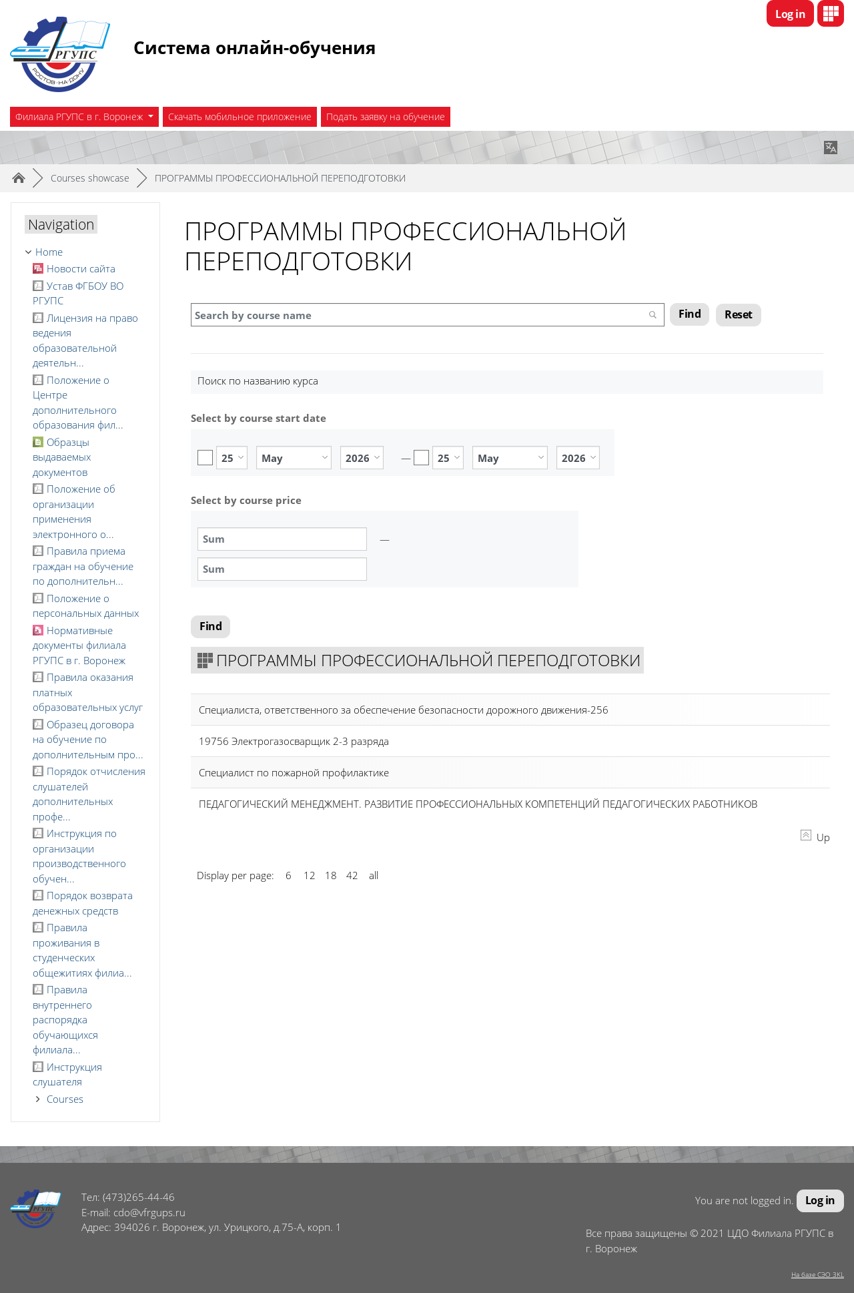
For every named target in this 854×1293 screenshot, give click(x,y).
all (373, 876)
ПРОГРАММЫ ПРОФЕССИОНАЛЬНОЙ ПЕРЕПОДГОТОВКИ (280, 178)
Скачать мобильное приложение (240, 116)
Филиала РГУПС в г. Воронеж (80, 116)
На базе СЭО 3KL (817, 1274)
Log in (790, 14)
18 (331, 876)
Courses (65, 1098)
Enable (205, 457)
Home (49, 251)
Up (815, 838)
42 (352, 876)
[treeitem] (85, 252)
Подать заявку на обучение (385, 116)
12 (310, 876)
